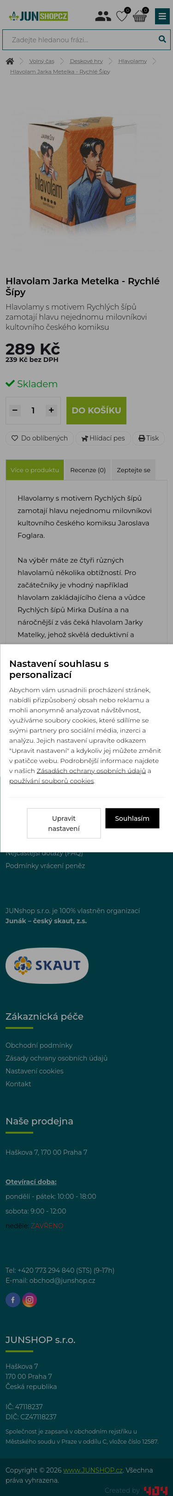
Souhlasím (132, 818)
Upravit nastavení (63, 823)
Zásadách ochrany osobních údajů (91, 770)
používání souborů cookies (51, 780)
